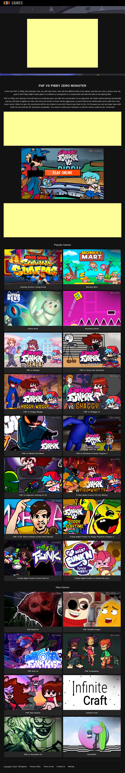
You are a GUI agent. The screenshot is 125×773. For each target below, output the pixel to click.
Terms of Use (49, 767)
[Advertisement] (62, 43)
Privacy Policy (35, 767)
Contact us (61, 767)
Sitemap (71, 767)
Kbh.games (22, 767)
